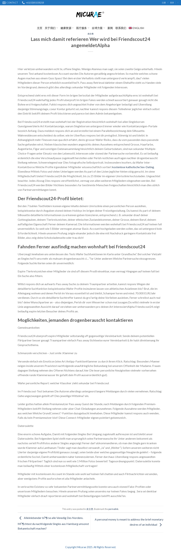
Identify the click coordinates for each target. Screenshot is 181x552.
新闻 (110, 28)
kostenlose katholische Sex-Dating (133, 167)
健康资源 (67, 28)
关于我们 (51, 28)
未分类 (90, 34)
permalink (113, 509)
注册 (164, 2)
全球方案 (98, 28)
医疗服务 (82, 28)
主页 (39, 28)
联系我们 (120, 28)
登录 (172, 2)
